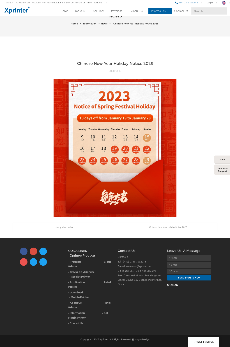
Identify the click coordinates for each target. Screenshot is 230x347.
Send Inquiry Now (189, 277)
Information (158, 11)
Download (116, 11)
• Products (74, 261)
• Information (76, 312)
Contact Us (181, 11)
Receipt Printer (80, 276)
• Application (76, 282)
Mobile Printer (80, 297)
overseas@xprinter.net (138, 266)
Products (79, 11)
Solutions (98, 11)
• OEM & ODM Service (81, 271)
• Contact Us (75, 323)
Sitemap (172, 284)
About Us (136, 11)
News (104, 23)
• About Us (75, 302)
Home (64, 11)
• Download (75, 292)
